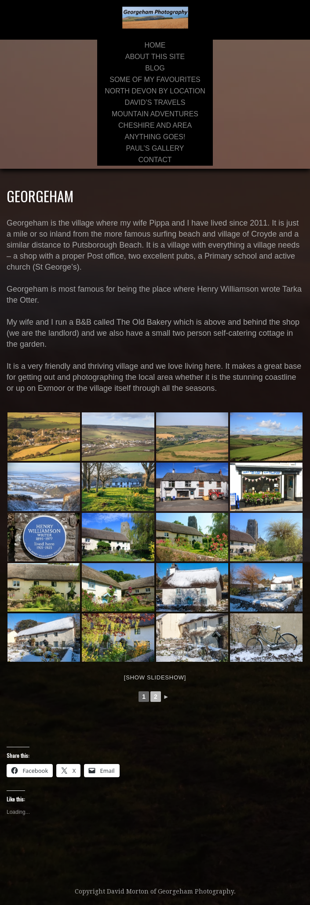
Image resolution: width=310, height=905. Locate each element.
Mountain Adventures (155, 114)
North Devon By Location (155, 91)
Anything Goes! (155, 137)
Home (154, 45)
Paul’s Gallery (155, 148)
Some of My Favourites (155, 79)
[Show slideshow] (155, 677)
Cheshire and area (155, 125)
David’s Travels (155, 102)
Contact (154, 159)
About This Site (155, 56)
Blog (154, 68)
